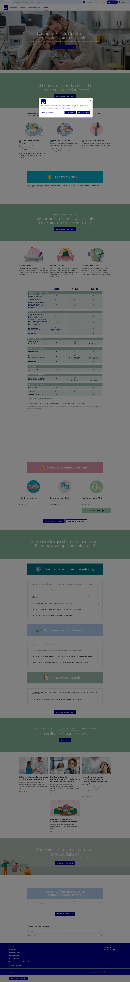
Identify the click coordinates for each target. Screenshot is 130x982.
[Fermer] (90, 100)
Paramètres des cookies (47, 112)
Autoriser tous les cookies (83, 112)
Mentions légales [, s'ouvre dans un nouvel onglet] (67, 108)
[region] (66, 107)
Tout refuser (70, 112)
